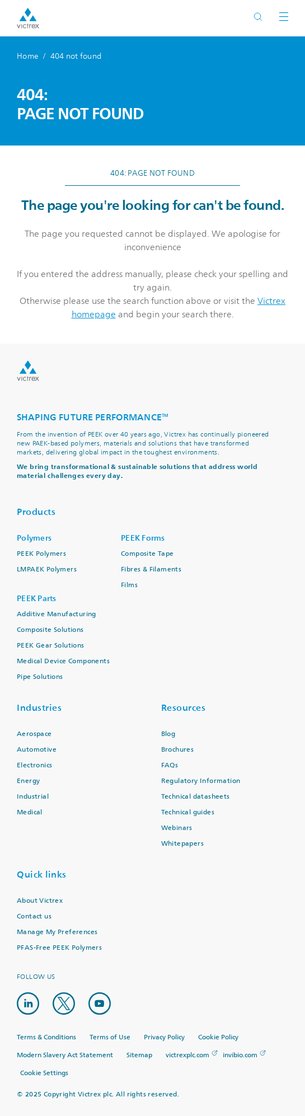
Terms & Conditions (46, 1037)
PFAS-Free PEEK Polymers (59, 948)
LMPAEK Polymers (47, 569)
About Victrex (40, 901)
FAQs (170, 765)
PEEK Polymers (41, 554)
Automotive (37, 750)
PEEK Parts (37, 599)
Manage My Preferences (57, 932)
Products (36, 511)
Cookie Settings (44, 1073)
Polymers (34, 538)
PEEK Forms (143, 538)
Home (28, 56)
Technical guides (187, 812)
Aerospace (34, 734)
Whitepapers (182, 844)
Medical (30, 812)
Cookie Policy (218, 1037)
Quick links (42, 874)
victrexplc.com (187, 1055)
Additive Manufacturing (56, 614)
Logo (28, 370)
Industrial (33, 797)
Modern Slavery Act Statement (65, 1055)
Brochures (177, 750)
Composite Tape (147, 554)
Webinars (177, 828)
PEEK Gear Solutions (51, 645)
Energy (28, 781)
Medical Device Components (63, 661)
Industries (39, 707)
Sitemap (139, 1055)
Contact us (34, 916)
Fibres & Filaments (151, 569)
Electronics (34, 765)
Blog (168, 734)
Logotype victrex (28, 18)
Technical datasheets (195, 797)
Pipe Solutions (40, 677)
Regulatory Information (201, 781)
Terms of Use (110, 1037)
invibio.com (240, 1055)
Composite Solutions (50, 630)
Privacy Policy (164, 1037)
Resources (183, 707)
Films (129, 585)
